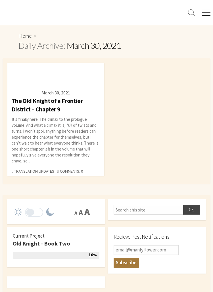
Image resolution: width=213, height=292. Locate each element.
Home (25, 36)
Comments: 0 (71, 171)
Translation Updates (34, 171)
